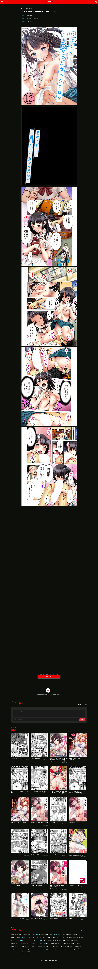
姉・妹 (75, 940)
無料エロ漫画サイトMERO (51, 960)
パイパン (67, 949)
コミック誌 (76, 943)
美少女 (77, 934)
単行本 (40, 934)
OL (70, 946)
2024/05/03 (30, 21)
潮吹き (66, 940)
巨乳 (37, 18)
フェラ (58, 934)
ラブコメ (38, 952)
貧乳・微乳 (26, 946)
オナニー (39, 949)
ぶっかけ (66, 943)
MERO (49, 2)
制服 (80, 937)
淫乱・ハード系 (46, 940)
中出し (49, 934)
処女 (62, 937)
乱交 (14, 949)
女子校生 (67, 934)
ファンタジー (34, 940)
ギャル (23, 949)
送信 (82, 719)
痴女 (63, 946)
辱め (39, 943)
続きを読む (49, 676)
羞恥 (55, 946)
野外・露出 (56, 943)
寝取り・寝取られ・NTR (50, 937)
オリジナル (72, 937)
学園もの (57, 940)
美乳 (23, 943)
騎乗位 (24, 940)
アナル (15, 943)
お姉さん (57, 949)
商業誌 (30, 8)
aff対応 (29, 18)
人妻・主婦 (16, 937)
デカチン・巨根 (37, 946)
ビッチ (15, 952)
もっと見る (84, 931)
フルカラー (27, 937)
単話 (34, 18)
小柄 (23, 952)
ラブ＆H (37, 937)
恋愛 (47, 943)
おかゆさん (29, 15)
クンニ (48, 946)
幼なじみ (78, 946)
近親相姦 (15, 946)
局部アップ (77, 949)
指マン (49, 949)
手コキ (31, 949)
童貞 (30, 952)
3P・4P (15, 940)
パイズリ (31, 943)
